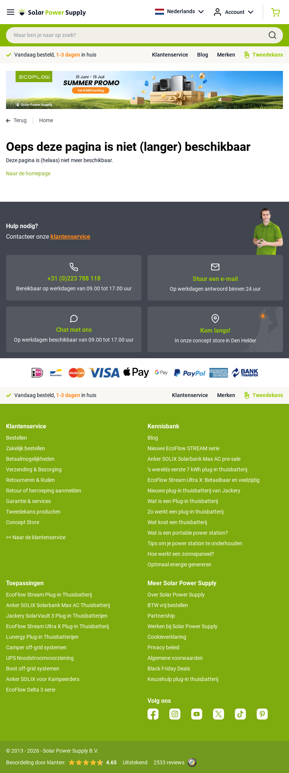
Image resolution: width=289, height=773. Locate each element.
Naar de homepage (28, 173)
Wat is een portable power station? (188, 533)
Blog (202, 55)
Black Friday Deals (169, 669)
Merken (226, 55)
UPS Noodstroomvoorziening (40, 658)
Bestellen (16, 438)
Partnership (161, 616)
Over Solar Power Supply (176, 595)
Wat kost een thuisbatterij (177, 522)
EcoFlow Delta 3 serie (30, 690)
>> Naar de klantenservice (35, 537)
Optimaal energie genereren (179, 564)
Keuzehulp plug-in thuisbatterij (183, 679)
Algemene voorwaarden (175, 658)
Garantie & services (28, 501)
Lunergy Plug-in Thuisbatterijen (42, 637)
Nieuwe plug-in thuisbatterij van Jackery (194, 491)
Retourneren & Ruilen (30, 480)
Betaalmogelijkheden (30, 459)
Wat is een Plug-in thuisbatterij (183, 501)
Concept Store (22, 522)
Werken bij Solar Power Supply (183, 626)
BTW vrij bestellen (168, 605)
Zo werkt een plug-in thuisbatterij (186, 512)
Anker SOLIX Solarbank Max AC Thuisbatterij (58, 605)
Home (46, 120)
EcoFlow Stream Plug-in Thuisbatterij (49, 595)
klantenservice (70, 236)
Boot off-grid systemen (32, 669)
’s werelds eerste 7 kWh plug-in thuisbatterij (197, 469)
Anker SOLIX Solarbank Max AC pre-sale (194, 459)
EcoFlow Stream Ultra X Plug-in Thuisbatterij (57, 626)
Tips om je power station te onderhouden (195, 543)
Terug (16, 120)
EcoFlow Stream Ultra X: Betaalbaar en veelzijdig (204, 480)
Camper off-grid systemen (36, 647)
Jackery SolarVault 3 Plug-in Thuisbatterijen (57, 616)
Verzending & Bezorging (34, 469)
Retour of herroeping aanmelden (43, 491)
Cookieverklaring (167, 637)
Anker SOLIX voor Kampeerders (42, 679)
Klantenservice (170, 55)
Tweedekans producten (33, 512)
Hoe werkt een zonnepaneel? (181, 554)
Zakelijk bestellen (25, 448)
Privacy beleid (163, 647)
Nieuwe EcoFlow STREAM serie (183, 448)
